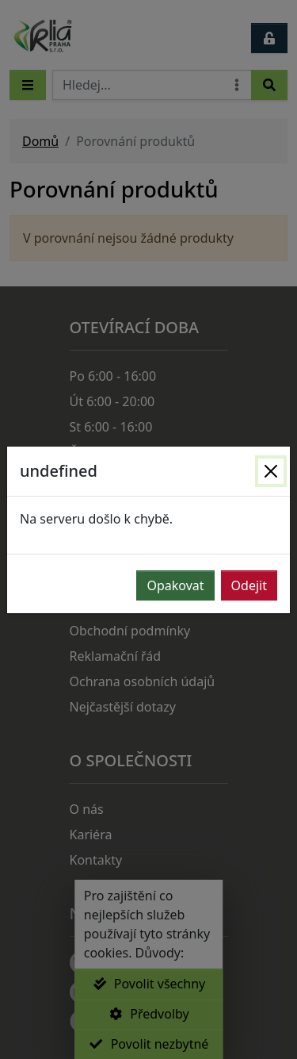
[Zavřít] (271, 471)
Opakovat (175, 585)
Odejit (249, 585)
